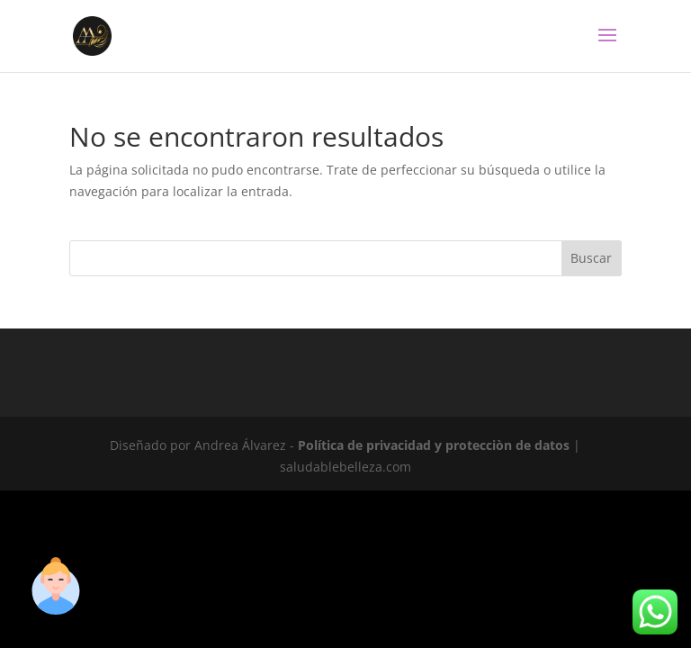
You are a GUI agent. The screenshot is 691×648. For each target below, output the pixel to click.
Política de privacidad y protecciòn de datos (434, 445)
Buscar (591, 257)
